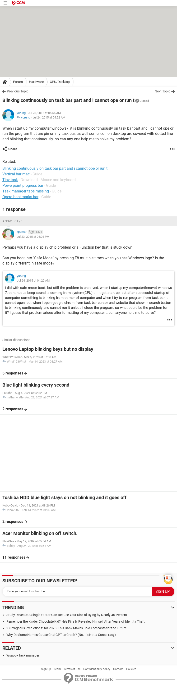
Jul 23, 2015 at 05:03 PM (33, 236)
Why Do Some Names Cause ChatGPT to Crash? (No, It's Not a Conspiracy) (61, 635)
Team (57, 669)
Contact (118, 669)
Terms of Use (72, 669)
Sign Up (46, 669)
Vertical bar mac (16, 174)
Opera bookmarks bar (20, 197)
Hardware (36, 82)
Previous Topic (17, 91)
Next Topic (162, 91)
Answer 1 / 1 (12, 221)
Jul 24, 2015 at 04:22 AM (49, 117)
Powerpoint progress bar (22, 185)
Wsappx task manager (22, 655)
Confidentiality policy (96, 669)
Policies (131, 669)
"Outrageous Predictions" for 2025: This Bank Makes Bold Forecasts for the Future (66, 628)
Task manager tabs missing (25, 191)
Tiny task (10, 180)
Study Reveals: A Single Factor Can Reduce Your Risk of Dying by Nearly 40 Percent (66, 615)
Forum (18, 82)
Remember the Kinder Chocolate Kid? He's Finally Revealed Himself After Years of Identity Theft (75, 621)
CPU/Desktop (60, 82)
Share (12, 149)
